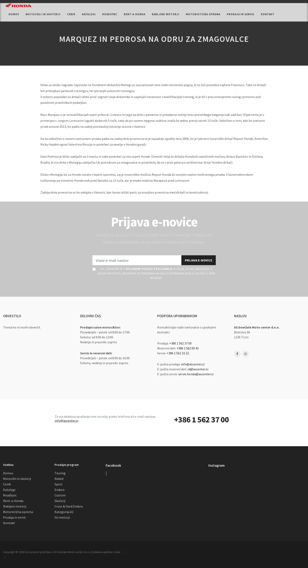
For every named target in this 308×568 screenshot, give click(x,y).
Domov (8, 473)
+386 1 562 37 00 (180, 343)
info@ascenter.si (193, 364)
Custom (60, 495)
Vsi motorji (62, 517)
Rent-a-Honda (13, 501)
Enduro (60, 490)
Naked (59, 479)
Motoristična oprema (18, 512)
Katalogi (9, 490)
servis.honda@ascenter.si (196, 374)
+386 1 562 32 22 (178, 353)
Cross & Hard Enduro (69, 506)
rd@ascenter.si (198, 369)
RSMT (124, 552)
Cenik (7, 484)
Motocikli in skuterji (17, 479)
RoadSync (10, 495)
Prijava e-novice (198, 260)
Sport (59, 484)
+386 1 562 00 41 (187, 348)
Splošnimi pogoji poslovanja (149, 269)
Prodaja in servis (14, 517)
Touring (60, 473)
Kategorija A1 (64, 512)
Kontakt (9, 523)
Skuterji (60, 501)
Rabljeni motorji (14, 506)
